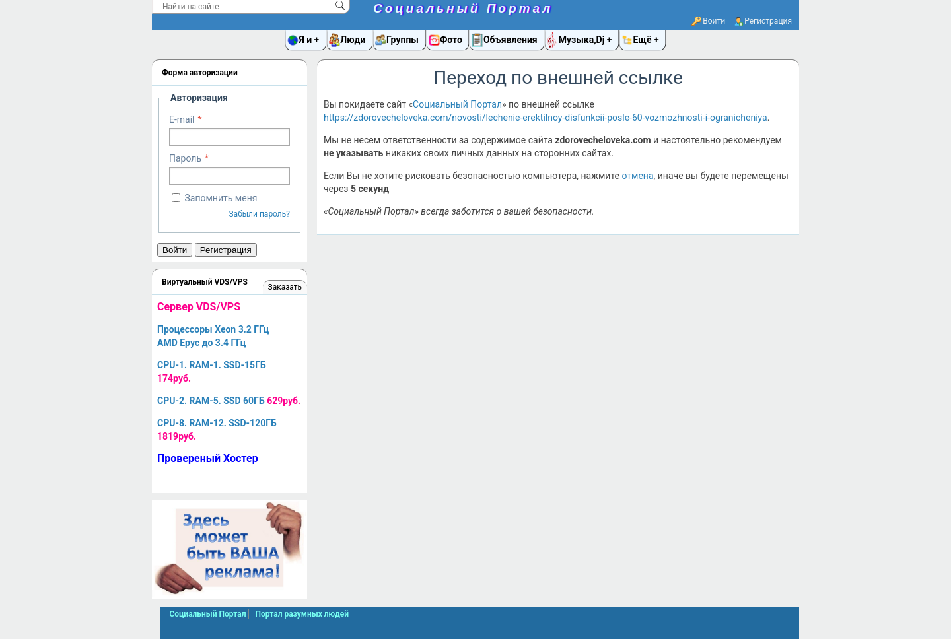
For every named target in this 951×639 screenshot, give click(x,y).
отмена (637, 175)
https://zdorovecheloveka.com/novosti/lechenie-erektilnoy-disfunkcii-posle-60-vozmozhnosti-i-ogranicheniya (545, 117)
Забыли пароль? (259, 214)
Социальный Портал (463, 8)
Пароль (185, 158)
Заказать (285, 287)
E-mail (182, 119)
